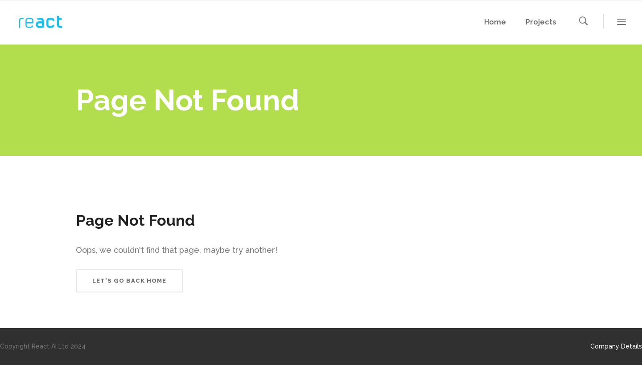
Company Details (616, 346)
